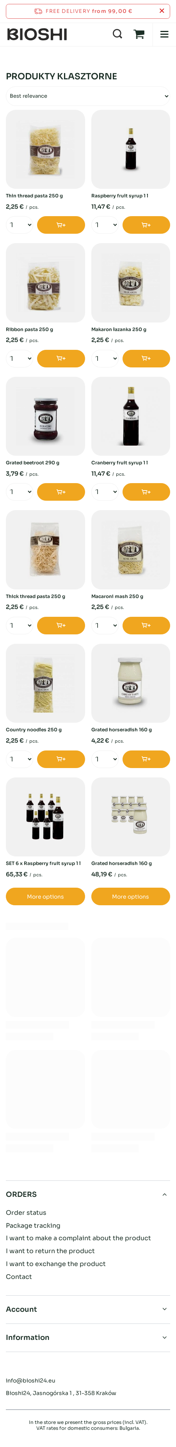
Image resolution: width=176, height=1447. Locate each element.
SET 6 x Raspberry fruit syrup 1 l (43, 863)
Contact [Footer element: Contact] (19, 1277)
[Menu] (164, 34)
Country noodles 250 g (34, 729)
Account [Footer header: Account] (21, 1309)
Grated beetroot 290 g (32, 463)
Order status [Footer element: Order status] (26, 1213)
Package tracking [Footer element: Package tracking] (33, 1226)
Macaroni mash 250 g (117, 596)
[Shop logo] (37, 34)
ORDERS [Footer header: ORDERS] (21, 1194)
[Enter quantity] (16, 225)
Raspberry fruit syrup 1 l (119, 196)
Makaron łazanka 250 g (118, 329)
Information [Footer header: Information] (28, 1337)
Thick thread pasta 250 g (35, 596)
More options (45, 896)
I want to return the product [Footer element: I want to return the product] (50, 1251)
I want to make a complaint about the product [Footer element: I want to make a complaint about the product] (78, 1238)
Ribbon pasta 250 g (29, 329)
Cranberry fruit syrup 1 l (119, 463)
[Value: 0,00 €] (139, 34)
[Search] (117, 34)
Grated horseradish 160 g (121, 729)
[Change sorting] (88, 96)
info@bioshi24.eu (30, 1380)
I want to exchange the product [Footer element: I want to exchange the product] (56, 1264)
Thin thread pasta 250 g (34, 196)
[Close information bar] (162, 11)
